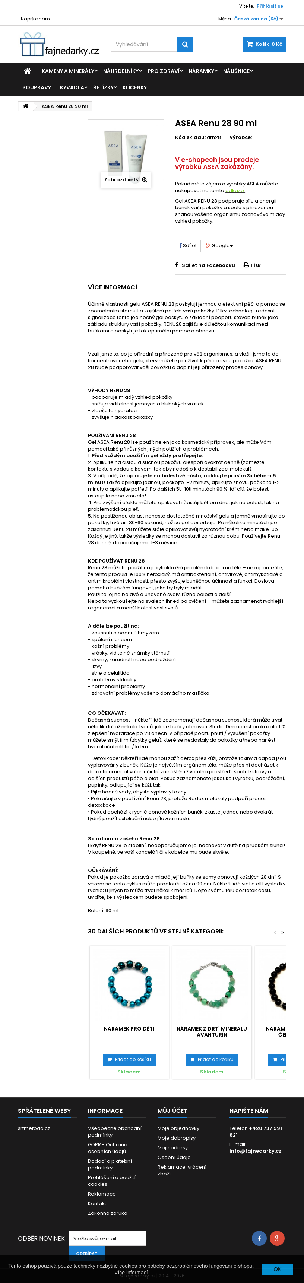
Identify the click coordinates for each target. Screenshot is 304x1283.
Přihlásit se (270, 6)
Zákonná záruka (107, 1213)
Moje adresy (173, 1147)
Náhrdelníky (121, 71)
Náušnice (236, 71)
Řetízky (103, 87)
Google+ (219, 245)
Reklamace (102, 1193)
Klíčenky (135, 87)
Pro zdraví (164, 71)
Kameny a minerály (68, 71)
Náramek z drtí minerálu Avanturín (212, 1031)
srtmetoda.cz (34, 1128)
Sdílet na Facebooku (208, 265)
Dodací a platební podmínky (110, 1164)
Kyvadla (72, 87)
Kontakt (97, 1203)
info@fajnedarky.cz (255, 1151)
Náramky (201, 71)
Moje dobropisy (177, 1138)
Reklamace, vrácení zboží (182, 1170)
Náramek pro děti (129, 1028)
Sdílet (188, 245)
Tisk (255, 265)
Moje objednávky (178, 1128)
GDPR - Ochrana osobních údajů (107, 1148)
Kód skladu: (190, 137)
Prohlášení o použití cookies (112, 1181)
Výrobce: (240, 137)
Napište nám (35, 19)
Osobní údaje (174, 1157)
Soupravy (36, 87)
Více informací (131, 1273)
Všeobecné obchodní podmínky (115, 1132)
